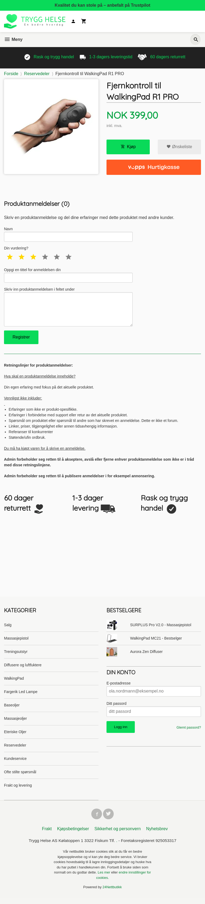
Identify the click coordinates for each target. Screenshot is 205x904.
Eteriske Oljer (15, 736)
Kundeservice (15, 763)
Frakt (47, 834)
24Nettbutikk (112, 893)
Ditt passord (117, 708)
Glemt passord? (188, 732)
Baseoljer (11, 710)
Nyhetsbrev (157, 834)
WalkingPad (14, 683)
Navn (68, 234)
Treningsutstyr (15, 656)
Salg (7, 630)
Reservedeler (15, 750)
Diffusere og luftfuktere (23, 670)
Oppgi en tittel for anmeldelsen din (68, 276)
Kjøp (128, 146)
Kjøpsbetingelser (73, 834)
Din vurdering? (16, 249)
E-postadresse (119, 688)
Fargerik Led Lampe (20, 696)
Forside (11, 73)
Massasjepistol (16, 643)
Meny (13, 39)
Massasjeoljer (15, 723)
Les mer (104, 878)
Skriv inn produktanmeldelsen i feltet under (68, 310)
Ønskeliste (179, 146)
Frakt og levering (18, 790)
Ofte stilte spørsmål (20, 777)
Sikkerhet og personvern (117, 834)
